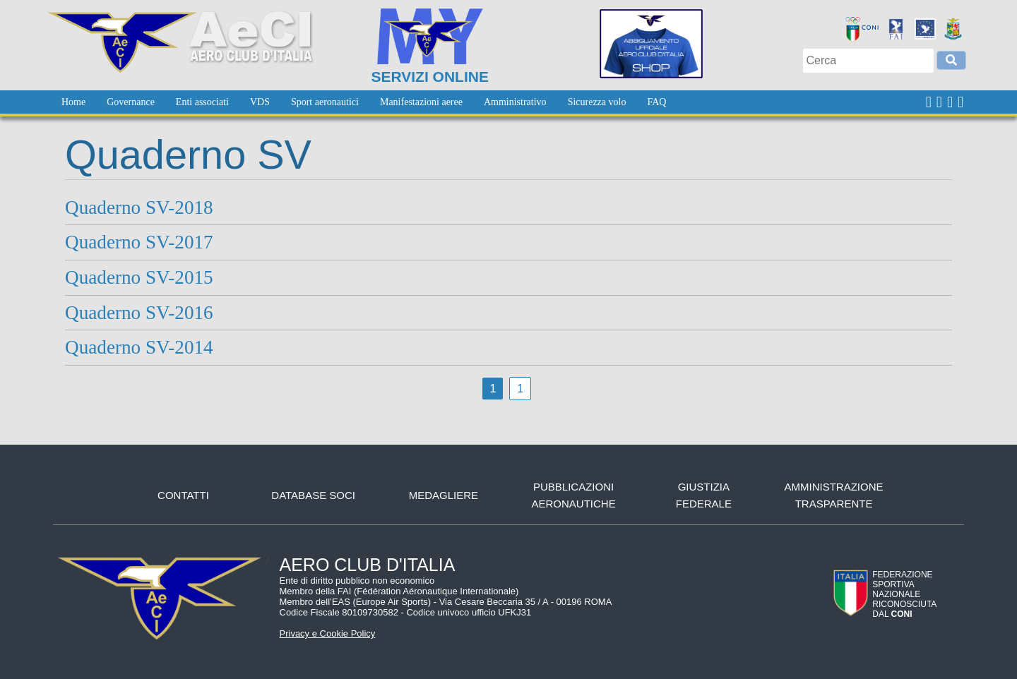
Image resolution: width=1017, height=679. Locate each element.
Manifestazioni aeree (421, 102)
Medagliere (443, 495)
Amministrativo (515, 102)
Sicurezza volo (597, 102)
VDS (260, 102)
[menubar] (364, 102)
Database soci (313, 495)
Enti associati (202, 102)
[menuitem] (73, 102)
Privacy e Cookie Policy (328, 633)
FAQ (656, 102)
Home (73, 102)
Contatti (183, 495)
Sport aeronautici (325, 102)
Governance (131, 102)
